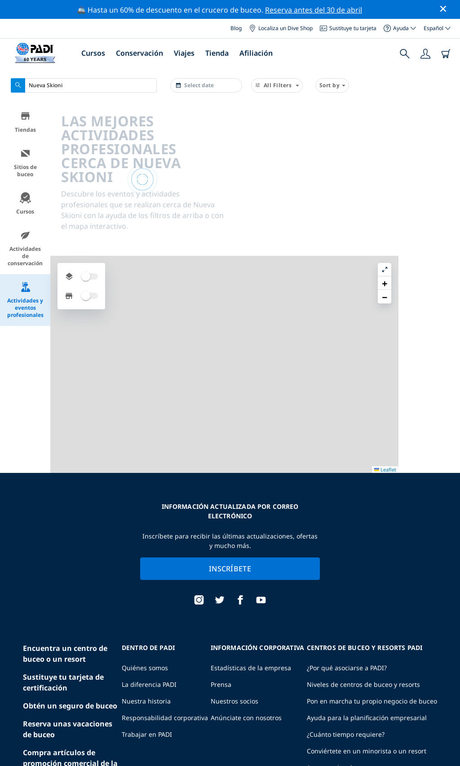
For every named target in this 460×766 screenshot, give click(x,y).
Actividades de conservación (25, 248)
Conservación (139, 53)
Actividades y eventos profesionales (25, 300)
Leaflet (447, 751)
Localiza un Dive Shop (281, 28)
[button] (446, 131)
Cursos (93, 53)
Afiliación (256, 53)
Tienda (217, 53)
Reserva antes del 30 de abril (313, 10)
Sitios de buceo (25, 163)
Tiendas (25, 122)
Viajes (184, 53)
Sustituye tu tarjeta (348, 28)
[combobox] (84, 85)
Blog (236, 28)
